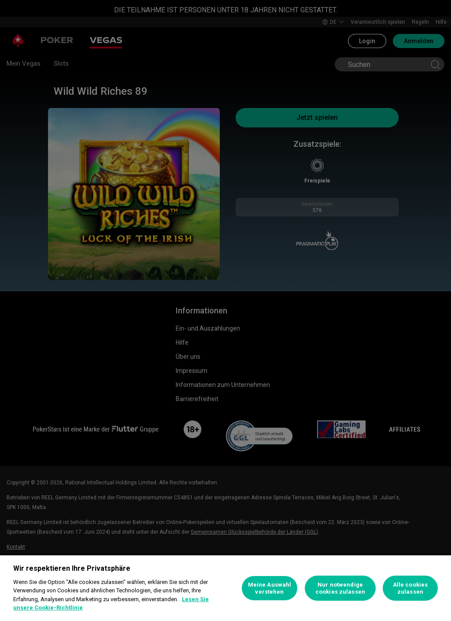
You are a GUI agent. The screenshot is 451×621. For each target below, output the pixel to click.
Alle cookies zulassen (410, 588)
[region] (225, 588)
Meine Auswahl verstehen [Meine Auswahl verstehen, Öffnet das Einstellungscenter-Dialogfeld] (270, 588)
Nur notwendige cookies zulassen (340, 588)
